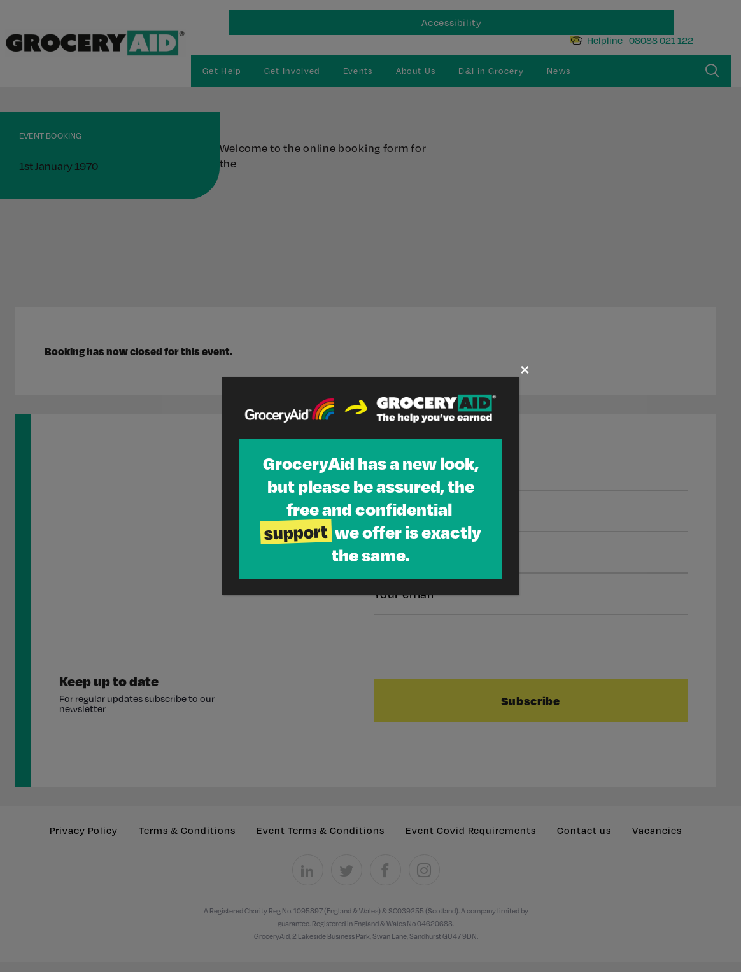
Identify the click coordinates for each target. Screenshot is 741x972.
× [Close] (525, 369)
